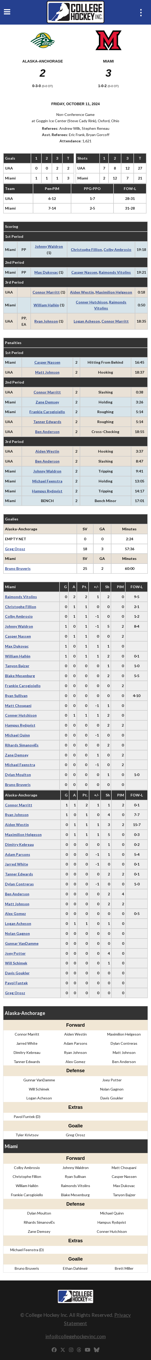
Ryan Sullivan (16, 695)
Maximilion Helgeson (113, 292)
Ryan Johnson (46, 321)
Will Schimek (16, 963)
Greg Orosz (15, 549)
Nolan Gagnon (17, 933)
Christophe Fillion (86, 249)
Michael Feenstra (47, 481)
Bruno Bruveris (18, 568)
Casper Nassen (84, 272)
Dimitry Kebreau (19, 844)
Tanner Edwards (47, 421)
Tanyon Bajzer (17, 666)
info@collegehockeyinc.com (75, 1336)
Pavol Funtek (16, 983)
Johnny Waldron (49, 246)
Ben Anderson (47, 431)
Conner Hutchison (91, 302)
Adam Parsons (17, 854)
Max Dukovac (46, 272)
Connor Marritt (46, 292)
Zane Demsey (47, 402)
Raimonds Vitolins (115, 272)
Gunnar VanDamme (22, 943)
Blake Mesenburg (20, 675)
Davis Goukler (17, 973)
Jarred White (16, 864)
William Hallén (46, 305)
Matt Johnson (47, 372)
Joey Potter (15, 953)
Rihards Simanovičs (22, 745)
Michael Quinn (17, 735)
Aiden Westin (82, 292)
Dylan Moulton (18, 774)
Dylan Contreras (19, 884)
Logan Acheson (87, 321)
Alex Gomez (15, 913)
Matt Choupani (18, 705)
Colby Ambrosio (117, 249)
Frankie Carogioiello (47, 411)
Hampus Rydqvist (47, 491)
